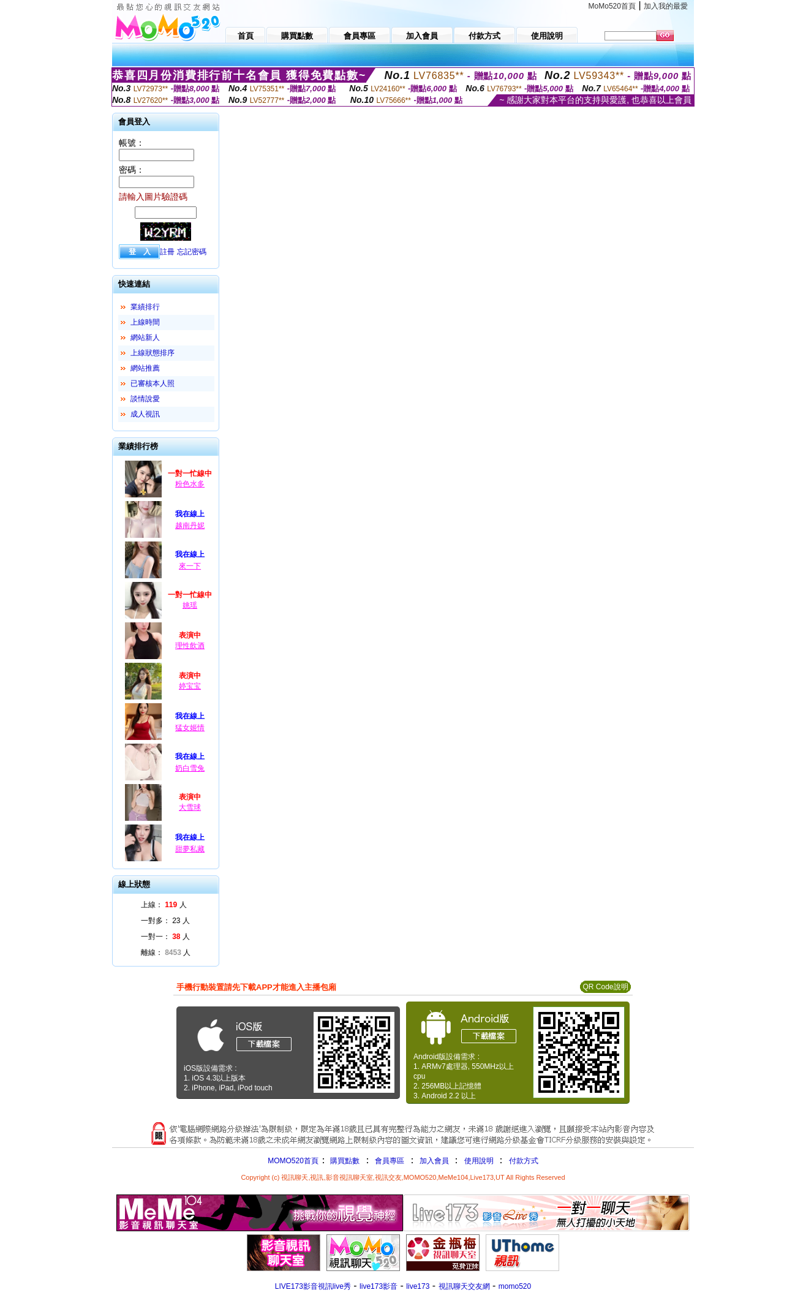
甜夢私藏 (190, 849)
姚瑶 (190, 605)
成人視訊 (145, 414)
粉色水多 (190, 484)
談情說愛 (145, 398)
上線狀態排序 (152, 353)
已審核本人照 (152, 383)
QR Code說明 (605, 987)
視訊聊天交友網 (464, 1286)
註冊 (167, 251)
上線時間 (145, 322)
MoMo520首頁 (612, 6)
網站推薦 (145, 368)
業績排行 (145, 307)
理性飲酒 (190, 645)
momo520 (515, 1286)
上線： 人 (164, 904)
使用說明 (479, 1161)
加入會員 (434, 1161)
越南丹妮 (190, 525)
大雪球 (190, 807)
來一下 (190, 566)
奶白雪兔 (190, 768)
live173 (417, 1286)
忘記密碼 (191, 251)
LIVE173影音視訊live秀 (313, 1286)
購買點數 (344, 1161)
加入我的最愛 (666, 6)
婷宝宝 (190, 686)
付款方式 (523, 1161)
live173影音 (378, 1286)
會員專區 (389, 1161)
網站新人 (145, 337)
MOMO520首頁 (293, 1161)
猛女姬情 (190, 727)
